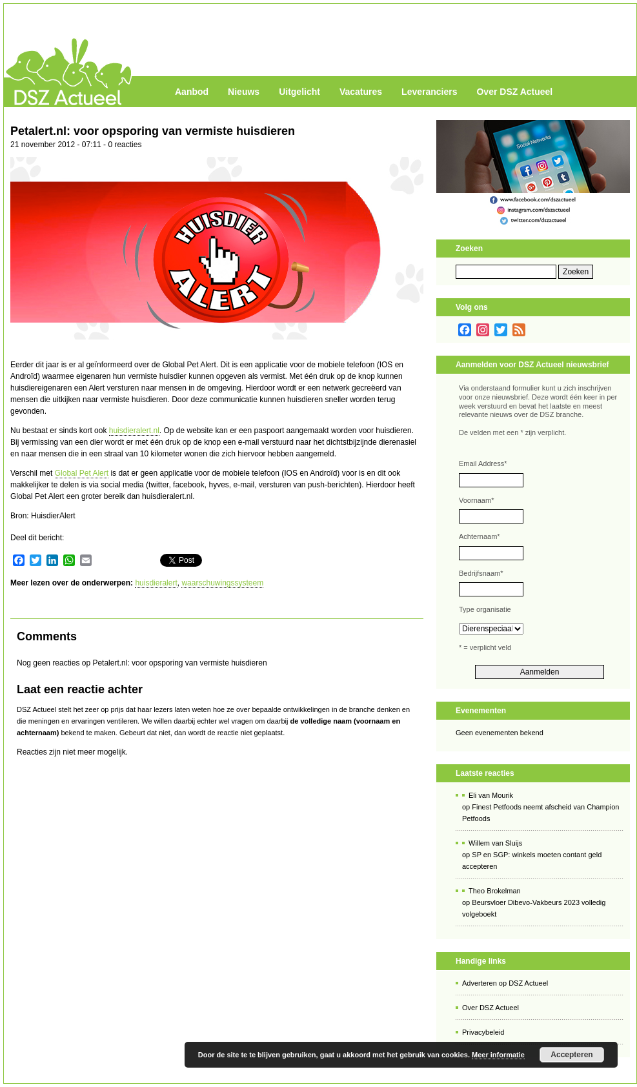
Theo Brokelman (495, 891)
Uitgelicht (299, 91)
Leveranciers (429, 91)
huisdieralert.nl (134, 430)
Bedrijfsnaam (481, 573)
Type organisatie (485, 609)
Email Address (483, 463)
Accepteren (571, 1054)
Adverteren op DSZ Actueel (505, 983)
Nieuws (243, 91)
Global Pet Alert (81, 473)
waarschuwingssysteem (222, 582)
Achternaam (479, 536)
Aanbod (191, 91)
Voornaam (476, 500)
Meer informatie (498, 1055)
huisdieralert (156, 582)
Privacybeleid (483, 1032)
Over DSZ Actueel (514, 91)
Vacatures (360, 91)
